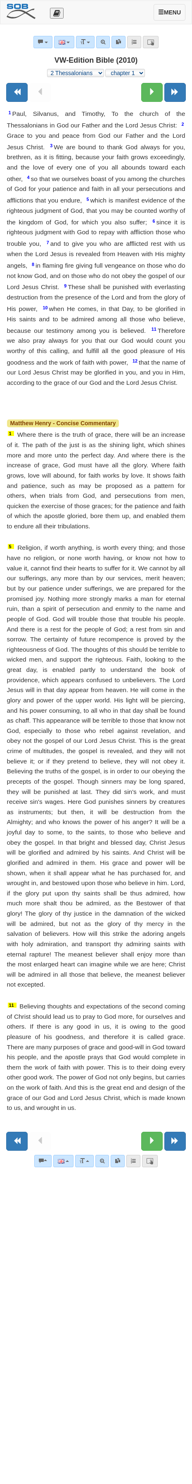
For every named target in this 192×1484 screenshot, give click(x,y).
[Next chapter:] (152, 92)
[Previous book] (17, 92)
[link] (118, 1161)
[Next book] (175, 92)
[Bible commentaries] (43, 1161)
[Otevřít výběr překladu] (57, 13)
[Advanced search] (102, 1161)
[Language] (63, 1161)
